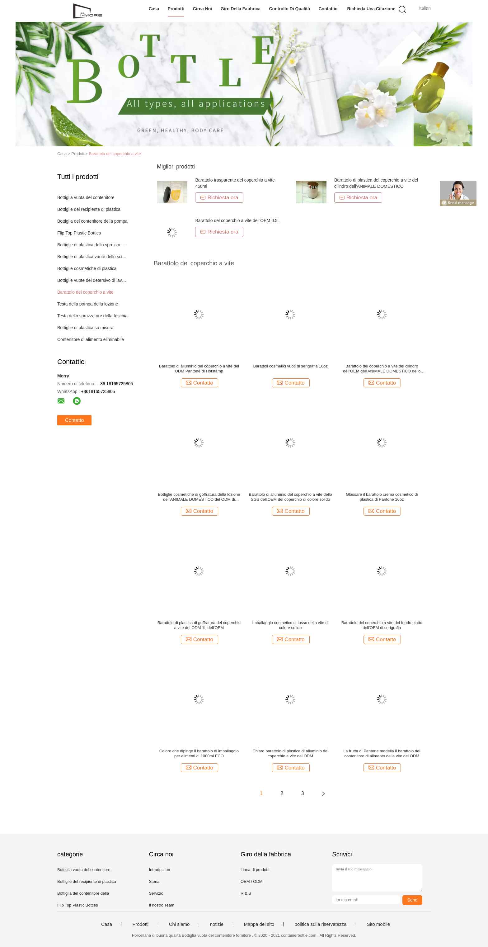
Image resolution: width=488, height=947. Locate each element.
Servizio (156, 893)
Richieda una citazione (371, 8)
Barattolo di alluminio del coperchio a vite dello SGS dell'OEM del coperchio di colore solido (290, 497)
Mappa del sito (259, 924)
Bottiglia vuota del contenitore (86, 197)
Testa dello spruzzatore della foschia (92, 315)
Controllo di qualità (289, 8)
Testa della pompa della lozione (87, 303)
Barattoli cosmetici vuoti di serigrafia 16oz (290, 366)
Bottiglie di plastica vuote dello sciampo (92, 256)
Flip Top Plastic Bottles (79, 232)
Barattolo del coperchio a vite (115, 153)
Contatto (74, 420)
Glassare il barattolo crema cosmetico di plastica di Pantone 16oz (382, 497)
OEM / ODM (252, 881)
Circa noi (202, 8)
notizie (216, 924)
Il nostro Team (161, 905)
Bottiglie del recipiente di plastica (88, 209)
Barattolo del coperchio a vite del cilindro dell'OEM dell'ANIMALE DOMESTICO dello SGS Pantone (381, 369)
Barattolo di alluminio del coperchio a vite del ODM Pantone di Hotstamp (199, 368)
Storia (154, 881)
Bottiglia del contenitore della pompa (92, 221)
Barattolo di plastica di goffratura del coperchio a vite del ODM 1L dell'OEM (199, 625)
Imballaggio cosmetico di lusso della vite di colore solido (290, 625)
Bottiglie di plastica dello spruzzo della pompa (92, 244)
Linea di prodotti (255, 869)
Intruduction (159, 869)
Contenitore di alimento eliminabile (90, 339)
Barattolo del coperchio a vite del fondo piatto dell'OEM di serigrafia (381, 625)
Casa (154, 8)
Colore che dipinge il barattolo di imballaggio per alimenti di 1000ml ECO (199, 753)
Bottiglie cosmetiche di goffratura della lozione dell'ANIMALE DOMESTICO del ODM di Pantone (199, 497)
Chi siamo (179, 924)
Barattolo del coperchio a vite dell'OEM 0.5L (237, 220)
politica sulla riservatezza (321, 924)
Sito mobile (378, 924)
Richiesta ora (219, 198)
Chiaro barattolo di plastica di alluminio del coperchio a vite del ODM (290, 753)
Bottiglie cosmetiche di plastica (87, 268)
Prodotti (176, 8)
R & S (246, 893)
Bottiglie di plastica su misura (85, 327)
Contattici (328, 8)
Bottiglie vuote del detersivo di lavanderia (92, 280)
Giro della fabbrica (240, 8)
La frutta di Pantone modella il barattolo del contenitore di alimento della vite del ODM (381, 753)
